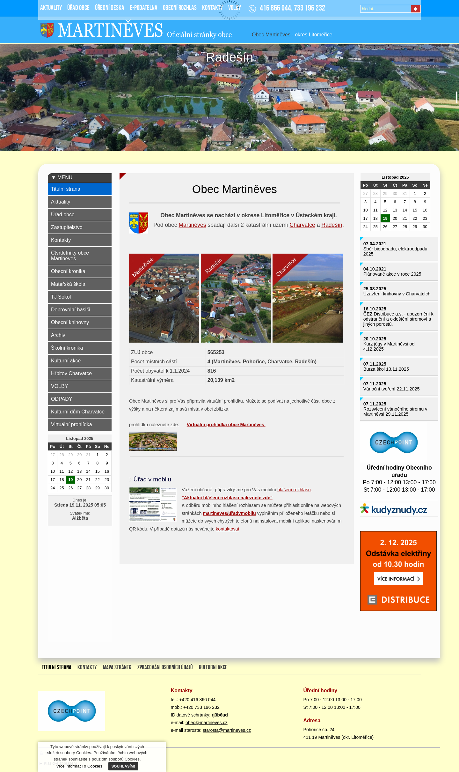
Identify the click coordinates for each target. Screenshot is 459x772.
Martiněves (192, 225)
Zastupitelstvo (67, 227)
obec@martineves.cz (207, 722)
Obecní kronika (68, 271)
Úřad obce (63, 214)
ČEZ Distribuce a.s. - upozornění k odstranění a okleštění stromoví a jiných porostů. (398, 319)
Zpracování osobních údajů (165, 667)
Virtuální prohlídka (71, 424)
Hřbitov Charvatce (71, 373)
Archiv (58, 335)
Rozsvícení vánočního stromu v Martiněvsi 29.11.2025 (395, 411)
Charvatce (302, 225)
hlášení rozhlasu (294, 489)
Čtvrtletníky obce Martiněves (70, 255)
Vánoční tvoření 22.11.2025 (391, 388)
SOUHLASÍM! (123, 766)
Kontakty (61, 240)
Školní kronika (67, 348)
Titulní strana (65, 189)
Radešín (331, 225)
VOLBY (59, 386)
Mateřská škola (68, 284)
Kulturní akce (66, 360)
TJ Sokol (61, 297)
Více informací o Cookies (79, 766)
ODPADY (61, 399)
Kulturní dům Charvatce (78, 411)
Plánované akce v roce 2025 (392, 274)
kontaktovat (227, 528)
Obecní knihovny (70, 322)
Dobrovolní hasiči (70, 309)
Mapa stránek (117, 667)
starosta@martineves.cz (227, 730)
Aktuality (60, 201)
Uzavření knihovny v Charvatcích (396, 293)
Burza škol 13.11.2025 (386, 369)
